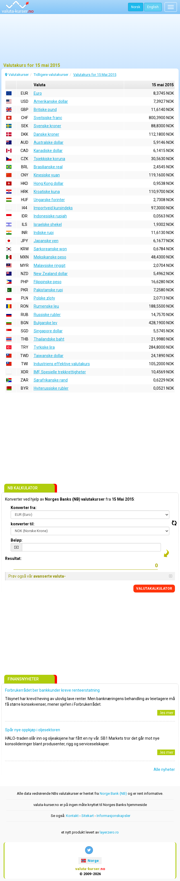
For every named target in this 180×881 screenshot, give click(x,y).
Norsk (135, 7)
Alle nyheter (164, 769)
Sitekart (87, 816)
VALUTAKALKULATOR (154, 589)
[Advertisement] (90, 41)
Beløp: (16, 540)
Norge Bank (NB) (113, 793)
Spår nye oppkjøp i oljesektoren (32, 730)
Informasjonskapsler (113, 816)
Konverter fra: (24, 507)
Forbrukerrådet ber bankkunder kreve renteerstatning (52, 690)
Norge (90, 861)
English (153, 7)
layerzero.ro (109, 832)
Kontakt (72, 816)
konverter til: (23, 524)
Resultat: (13, 558)
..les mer (166, 712)
